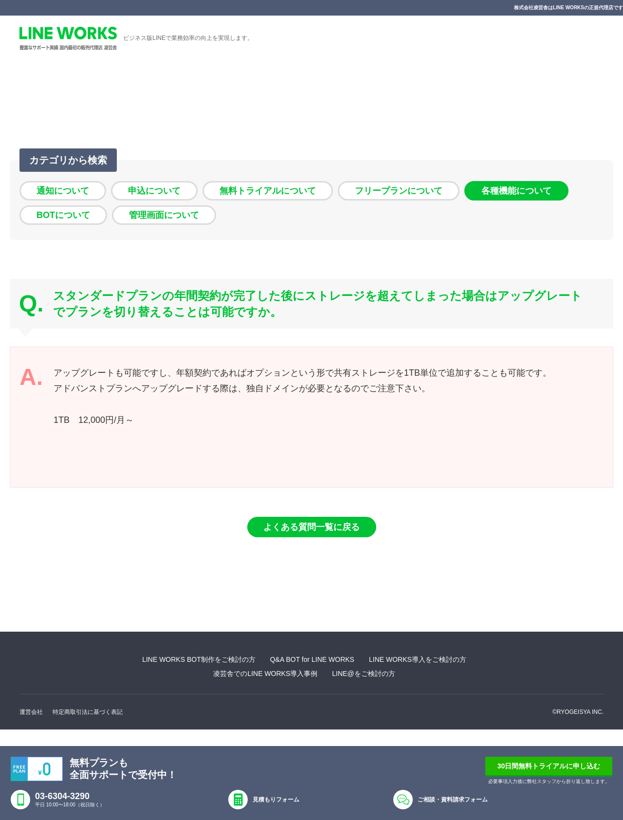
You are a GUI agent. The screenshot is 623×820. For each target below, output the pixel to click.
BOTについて (63, 215)
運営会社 (31, 712)
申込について (154, 191)
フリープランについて (398, 191)
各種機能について (516, 191)
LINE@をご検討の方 (363, 673)
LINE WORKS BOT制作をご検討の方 (199, 659)
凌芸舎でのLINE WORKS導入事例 (265, 673)
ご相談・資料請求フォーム (453, 799)
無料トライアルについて (268, 191)
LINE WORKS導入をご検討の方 (417, 659)
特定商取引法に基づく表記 (88, 712)
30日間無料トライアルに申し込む (549, 766)
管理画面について (164, 215)
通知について (63, 191)
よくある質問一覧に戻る (311, 527)
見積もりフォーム (276, 799)
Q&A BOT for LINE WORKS (312, 659)
